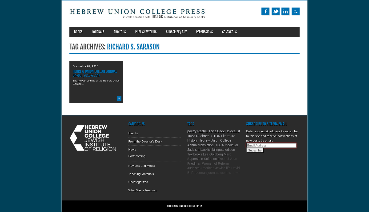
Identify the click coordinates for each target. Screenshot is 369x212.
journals (213, 173)
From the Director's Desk (145, 141)
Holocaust (232, 131)
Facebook (265, 11)
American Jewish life (216, 168)
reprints (225, 173)
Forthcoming (136, 156)
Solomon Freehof (216, 159)
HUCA (219, 145)
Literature (228, 136)
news (236, 173)
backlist (206, 149)
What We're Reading (142, 190)
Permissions (204, 32)
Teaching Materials (141, 174)
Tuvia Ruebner (198, 136)
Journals (98, 32)
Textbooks (194, 154)
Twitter (276, 11)
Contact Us (229, 32)
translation (206, 145)
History (192, 140)
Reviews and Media (141, 165)
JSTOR (215, 136)
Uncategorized (138, 182)
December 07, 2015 (85, 66)
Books (78, 32)
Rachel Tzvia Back (211, 131)
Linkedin (285, 11)
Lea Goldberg (213, 154)
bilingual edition (223, 149)
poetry (192, 131)
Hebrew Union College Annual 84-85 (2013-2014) (95, 73)
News (132, 149)
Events (133, 133)
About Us (120, 32)
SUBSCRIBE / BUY (176, 32)
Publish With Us (146, 32)
